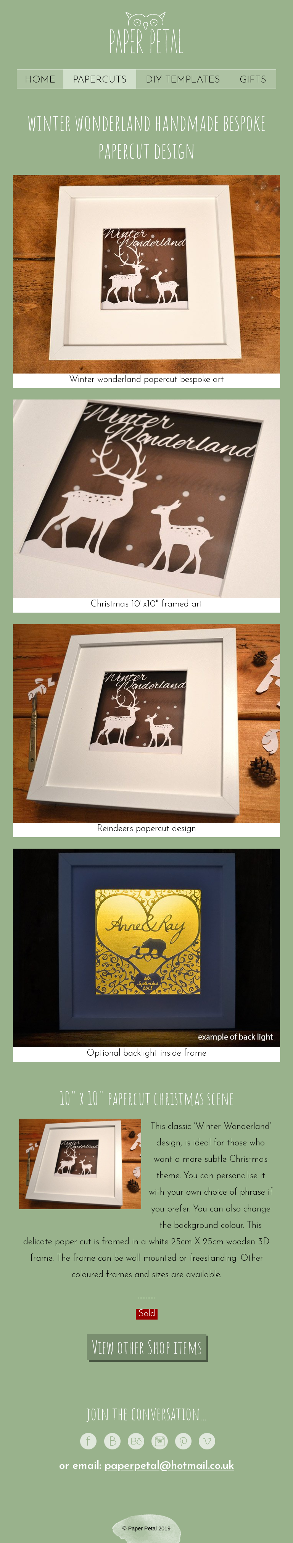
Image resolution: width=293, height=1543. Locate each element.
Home (40, 80)
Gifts (253, 80)
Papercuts (100, 80)
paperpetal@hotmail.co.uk (169, 1466)
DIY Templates (183, 80)
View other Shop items (147, 1347)
